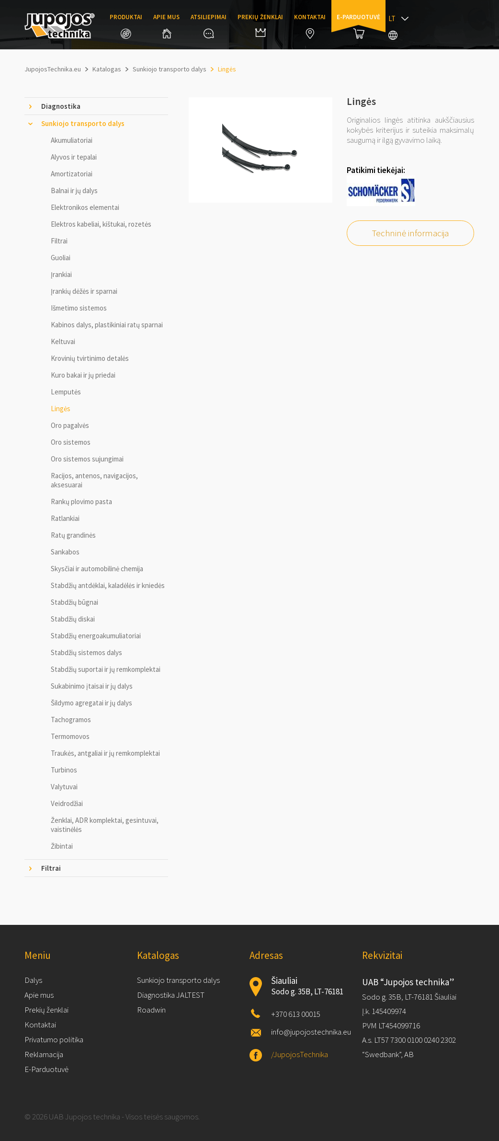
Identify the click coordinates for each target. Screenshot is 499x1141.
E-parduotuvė (358, 26)
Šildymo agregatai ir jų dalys (91, 702)
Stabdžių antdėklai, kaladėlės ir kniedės (108, 585)
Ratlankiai (65, 518)
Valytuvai (64, 786)
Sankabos (65, 551)
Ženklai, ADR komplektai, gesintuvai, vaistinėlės (105, 825)
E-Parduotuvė (46, 1069)
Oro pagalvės (70, 425)
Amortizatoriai (71, 173)
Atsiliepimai (209, 25)
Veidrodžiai (67, 803)
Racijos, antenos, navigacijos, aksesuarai (94, 480)
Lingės (60, 408)
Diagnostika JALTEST (170, 995)
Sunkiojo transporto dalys (178, 980)
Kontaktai (310, 26)
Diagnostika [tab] (60, 106)
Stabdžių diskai (73, 618)
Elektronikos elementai (85, 207)
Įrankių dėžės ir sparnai (84, 291)
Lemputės (66, 391)
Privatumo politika (53, 1039)
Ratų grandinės (73, 535)
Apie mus (166, 25)
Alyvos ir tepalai (74, 156)
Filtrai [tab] (51, 868)
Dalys (33, 980)
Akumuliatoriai (71, 140)
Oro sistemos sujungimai (87, 458)
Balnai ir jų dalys (74, 190)
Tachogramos (71, 719)
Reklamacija (43, 1054)
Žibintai (62, 846)
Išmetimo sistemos (79, 307)
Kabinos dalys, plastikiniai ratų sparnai (107, 324)
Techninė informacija (410, 233)
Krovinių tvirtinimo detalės (90, 358)
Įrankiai (61, 274)
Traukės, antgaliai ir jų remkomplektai (105, 753)
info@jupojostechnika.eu (311, 1031)
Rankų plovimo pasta (81, 501)
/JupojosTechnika (299, 1054)
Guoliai (60, 257)
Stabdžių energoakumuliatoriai (96, 635)
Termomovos (70, 736)
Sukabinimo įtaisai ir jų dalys (92, 686)
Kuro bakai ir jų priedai (83, 375)
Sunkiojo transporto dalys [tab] (83, 123)
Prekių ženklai (260, 25)
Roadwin (151, 1009)
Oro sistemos (71, 442)
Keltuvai (63, 341)
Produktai (126, 26)
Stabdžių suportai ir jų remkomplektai (105, 669)
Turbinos (64, 769)
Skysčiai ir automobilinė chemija (97, 568)
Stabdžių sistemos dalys (86, 652)
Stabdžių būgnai (74, 602)
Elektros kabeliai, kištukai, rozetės (101, 224)
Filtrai (59, 240)
